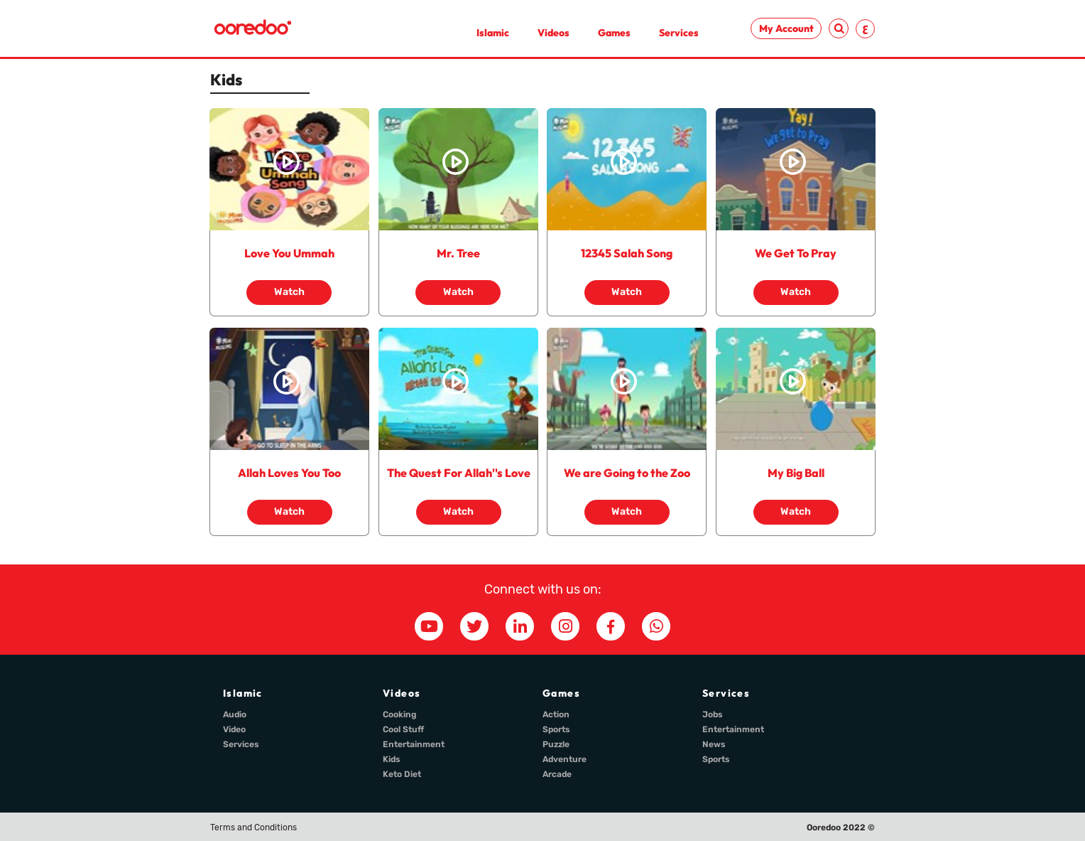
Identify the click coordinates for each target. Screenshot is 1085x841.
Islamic (492, 32)
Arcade (557, 774)
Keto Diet (402, 774)
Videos (553, 32)
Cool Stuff (403, 729)
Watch (289, 292)
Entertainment (414, 744)
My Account (786, 28)
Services (679, 32)
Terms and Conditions (253, 827)
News (714, 744)
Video (234, 729)
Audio (234, 714)
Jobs (712, 714)
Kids (391, 759)
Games (614, 32)
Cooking (400, 714)
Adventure (564, 759)
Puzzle (555, 744)
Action (555, 714)
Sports (556, 729)
